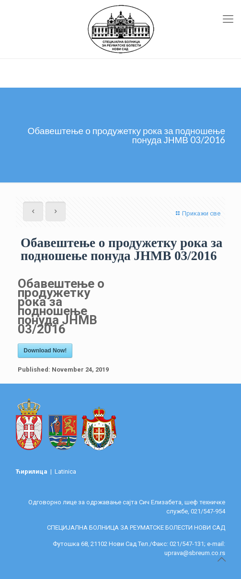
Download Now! (45, 350)
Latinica (65, 471)
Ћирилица (32, 471)
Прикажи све (196, 213)
